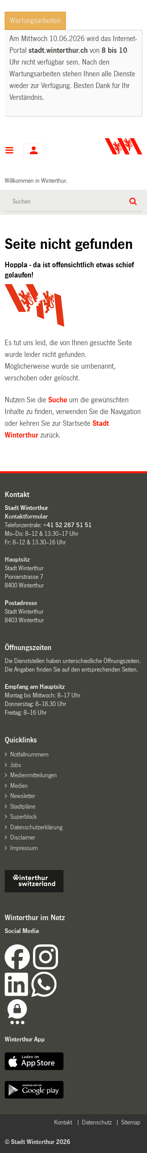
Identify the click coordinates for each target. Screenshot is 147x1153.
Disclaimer (22, 837)
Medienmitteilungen (33, 775)
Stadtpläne (22, 806)
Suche (57, 400)
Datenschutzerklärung (36, 827)
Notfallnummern (29, 754)
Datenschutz (97, 1122)
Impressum (24, 848)
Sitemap (130, 1122)
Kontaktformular (26, 516)
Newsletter (22, 796)
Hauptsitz (17, 559)
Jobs (15, 765)
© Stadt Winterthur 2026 (37, 1142)
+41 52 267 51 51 (67, 525)
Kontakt (63, 1122)
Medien (19, 785)
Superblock (23, 816)
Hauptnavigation (9, 151)
